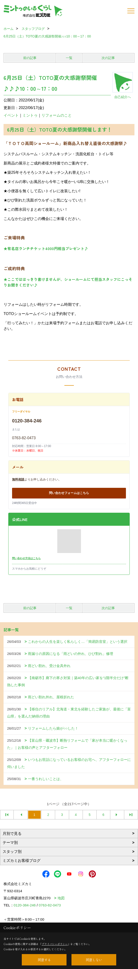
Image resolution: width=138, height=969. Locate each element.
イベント (11, 115)
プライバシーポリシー (55, 944)
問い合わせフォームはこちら (69, 493)
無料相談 (18, 479)
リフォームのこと (56, 115)
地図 (61, 898)
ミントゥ (30, 115)
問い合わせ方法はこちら (26, 558)
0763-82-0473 (24, 438)
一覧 (69, 58)
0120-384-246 (27, 420)
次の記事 (108, 58)
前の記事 (29, 58)
